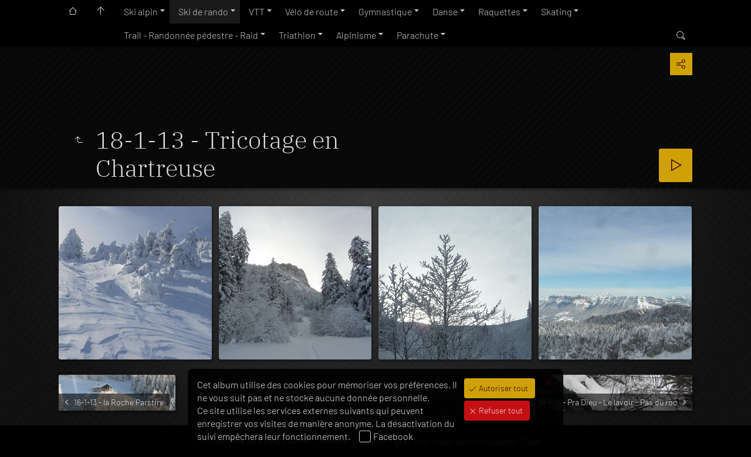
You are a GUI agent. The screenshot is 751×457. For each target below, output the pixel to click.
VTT (257, 11)
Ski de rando (203, 11)
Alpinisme (356, 35)
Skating (556, 11)
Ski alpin (141, 11)
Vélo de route (311, 11)
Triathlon (297, 35)
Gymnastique (385, 11)
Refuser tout (500, 410)
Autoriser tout (502, 388)
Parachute (417, 35)
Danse (445, 11)
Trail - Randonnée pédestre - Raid (191, 35)
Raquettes (499, 11)
